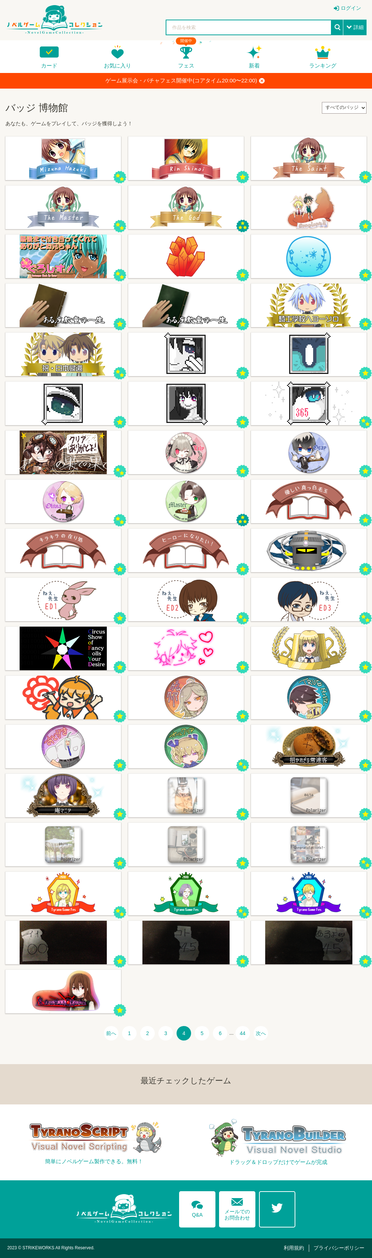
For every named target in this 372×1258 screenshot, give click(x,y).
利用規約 (294, 1248)
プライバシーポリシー (339, 1248)
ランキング (322, 65)
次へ (261, 1033)
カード (49, 65)
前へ (111, 1033)
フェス (186, 65)
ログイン (351, 8)
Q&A (197, 1207)
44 (243, 1033)
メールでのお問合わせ (237, 1207)
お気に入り (117, 65)
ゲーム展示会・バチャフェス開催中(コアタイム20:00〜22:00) (184, 81)
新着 (254, 65)
